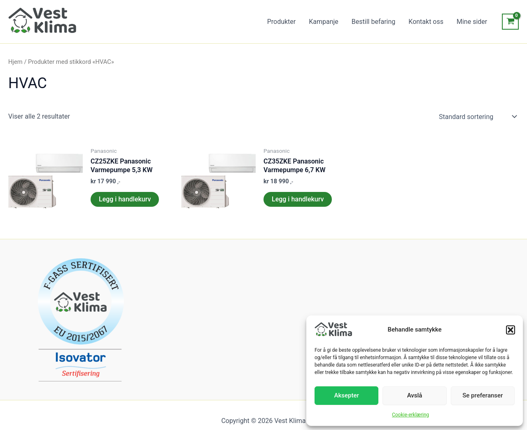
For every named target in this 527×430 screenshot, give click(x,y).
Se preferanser (482, 395)
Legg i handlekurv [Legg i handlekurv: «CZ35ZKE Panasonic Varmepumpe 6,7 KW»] (298, 199)
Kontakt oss (425, 22)
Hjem (15, 61)
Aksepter (346, 395)
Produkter (281, 22)
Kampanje (323, 22)
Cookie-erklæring (410, 415)
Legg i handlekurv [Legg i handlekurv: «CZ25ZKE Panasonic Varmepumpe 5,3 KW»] (125, 199)
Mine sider (472, 22)
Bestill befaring (373, 22)
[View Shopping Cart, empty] (510, 22)
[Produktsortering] (477, 116)
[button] (510, 330)
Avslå (414, 395)
